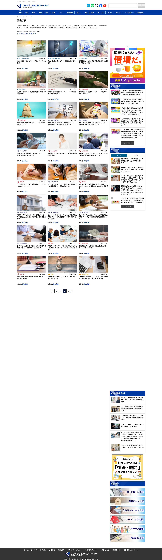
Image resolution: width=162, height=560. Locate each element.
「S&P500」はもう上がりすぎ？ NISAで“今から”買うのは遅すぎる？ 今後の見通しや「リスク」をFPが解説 (132, 200)
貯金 (52, 274)
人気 (20, 12)
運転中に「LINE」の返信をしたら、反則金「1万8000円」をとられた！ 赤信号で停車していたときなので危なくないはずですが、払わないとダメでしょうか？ (132, 190)
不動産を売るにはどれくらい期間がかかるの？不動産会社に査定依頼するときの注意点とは (31, 216)
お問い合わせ (105, 550)
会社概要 (52, 550)
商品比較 (140, 12)
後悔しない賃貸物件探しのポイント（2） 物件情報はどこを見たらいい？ (93, 123)
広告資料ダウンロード (131, 550)
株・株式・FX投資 (24, 58)
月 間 (136, 155)
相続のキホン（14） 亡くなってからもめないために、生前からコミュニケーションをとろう (62, 247)
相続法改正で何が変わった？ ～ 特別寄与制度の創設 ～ (93, 92)
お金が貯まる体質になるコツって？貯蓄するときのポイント (62, 277)
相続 (33, 12)
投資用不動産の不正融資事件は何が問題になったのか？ (31, 92)
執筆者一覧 (116, 550)
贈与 (52, 243)
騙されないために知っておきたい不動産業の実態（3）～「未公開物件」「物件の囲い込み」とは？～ (62, 216)
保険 (53, 12)
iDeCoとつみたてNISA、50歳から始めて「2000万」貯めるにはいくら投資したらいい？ (132, 169)
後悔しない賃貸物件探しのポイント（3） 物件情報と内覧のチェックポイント (62, 123)
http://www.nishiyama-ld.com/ (26, 33)
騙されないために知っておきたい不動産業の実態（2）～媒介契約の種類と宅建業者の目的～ (93, 216)
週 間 (119, 155)
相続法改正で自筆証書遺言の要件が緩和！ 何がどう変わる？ (30, 277)
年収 (26, 12)
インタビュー (129, 12)
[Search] (122, 6)
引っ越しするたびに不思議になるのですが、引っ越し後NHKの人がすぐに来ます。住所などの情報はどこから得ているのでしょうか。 (132, 179)
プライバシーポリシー (75, 550)
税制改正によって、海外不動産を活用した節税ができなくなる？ (93, 61)
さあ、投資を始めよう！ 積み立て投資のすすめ (62, 61)
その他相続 (85, 89)
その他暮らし (54, 120)
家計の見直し (85, 274)
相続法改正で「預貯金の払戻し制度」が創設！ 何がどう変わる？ (92, 246)
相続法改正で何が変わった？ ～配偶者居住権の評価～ (62, 154)
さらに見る (127, 143)
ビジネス (118, 12)
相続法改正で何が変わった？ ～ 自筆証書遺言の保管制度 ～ (62, 92)
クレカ (109, 12)
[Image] (32, 6)
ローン (61, 12)
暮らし (78, 12)
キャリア (101, 12)
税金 (40, 12)
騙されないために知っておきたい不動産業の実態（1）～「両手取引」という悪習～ (31, 246)
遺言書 (53, 89)
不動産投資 (84, 58)
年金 (46, 12)
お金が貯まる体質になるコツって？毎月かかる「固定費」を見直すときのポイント (93, 277)
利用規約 (61, 550)
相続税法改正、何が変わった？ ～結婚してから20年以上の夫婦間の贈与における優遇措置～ (93, 186)
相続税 (84, 181)
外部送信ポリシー (91, 550)
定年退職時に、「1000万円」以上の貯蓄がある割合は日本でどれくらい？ (132, 160)
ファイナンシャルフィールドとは (35, 550)
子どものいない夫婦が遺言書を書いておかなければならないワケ (31, 185)
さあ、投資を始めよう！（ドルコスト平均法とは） (31, 61)
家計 (92, 12)
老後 (86, 12)
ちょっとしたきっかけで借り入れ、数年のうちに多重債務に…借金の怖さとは (62, 185)
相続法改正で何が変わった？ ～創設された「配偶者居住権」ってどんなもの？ (93, 154)
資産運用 (70, 12)
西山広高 (25, 68)
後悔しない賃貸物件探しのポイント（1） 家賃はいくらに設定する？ (31, 154)
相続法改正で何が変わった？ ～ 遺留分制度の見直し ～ (31, 123)
